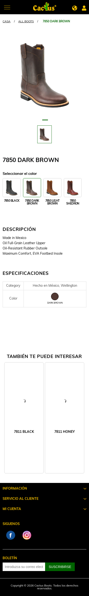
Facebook (10, 535)
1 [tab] (44, 121)
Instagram (26, 535)
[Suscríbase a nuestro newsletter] (24, 567)
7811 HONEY (64, 432)
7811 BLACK (24, 432)
